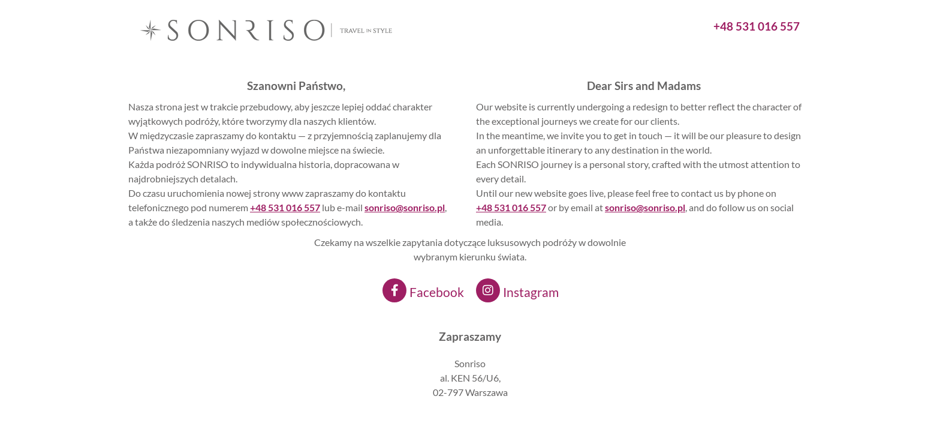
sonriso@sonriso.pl (645, 207)
